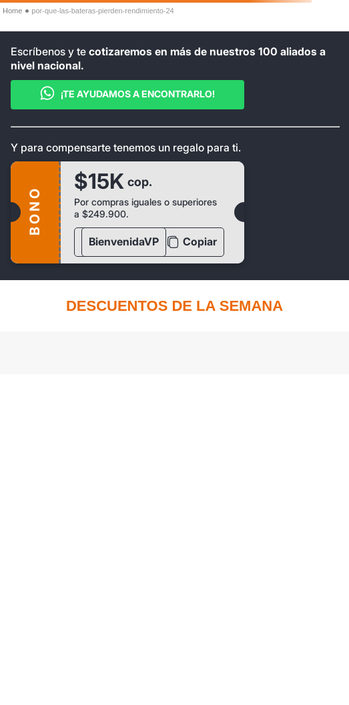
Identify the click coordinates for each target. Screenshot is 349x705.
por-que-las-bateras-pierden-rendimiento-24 (102, 11)
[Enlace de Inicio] (12, 11)
